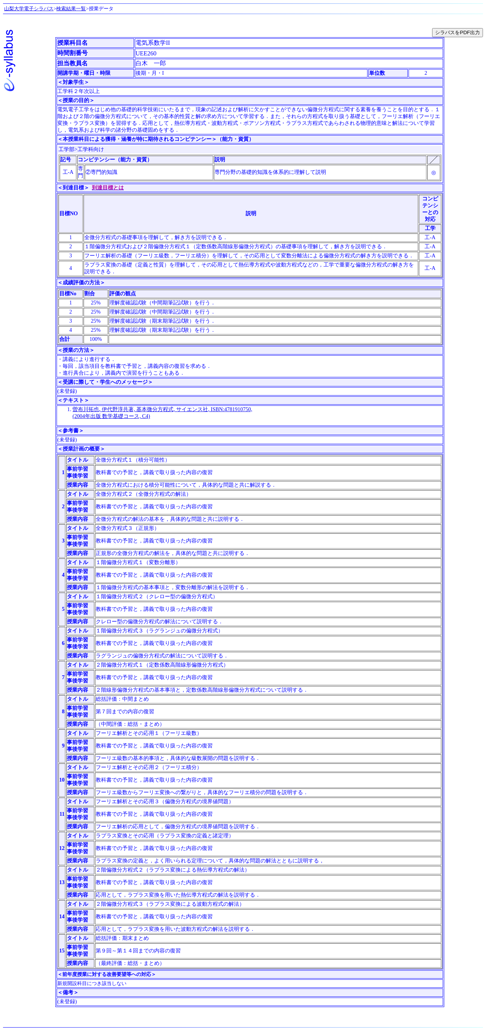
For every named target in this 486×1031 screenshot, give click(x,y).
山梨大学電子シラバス (29, 8)
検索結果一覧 (71, 8)
